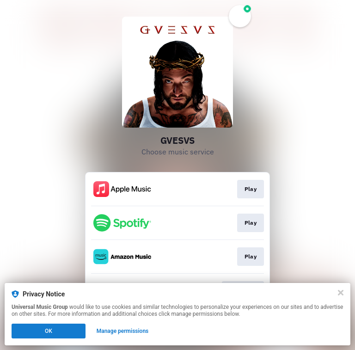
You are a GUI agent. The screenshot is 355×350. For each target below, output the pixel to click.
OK (48, 331)
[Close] (340, 292)
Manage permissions (123, 331)
